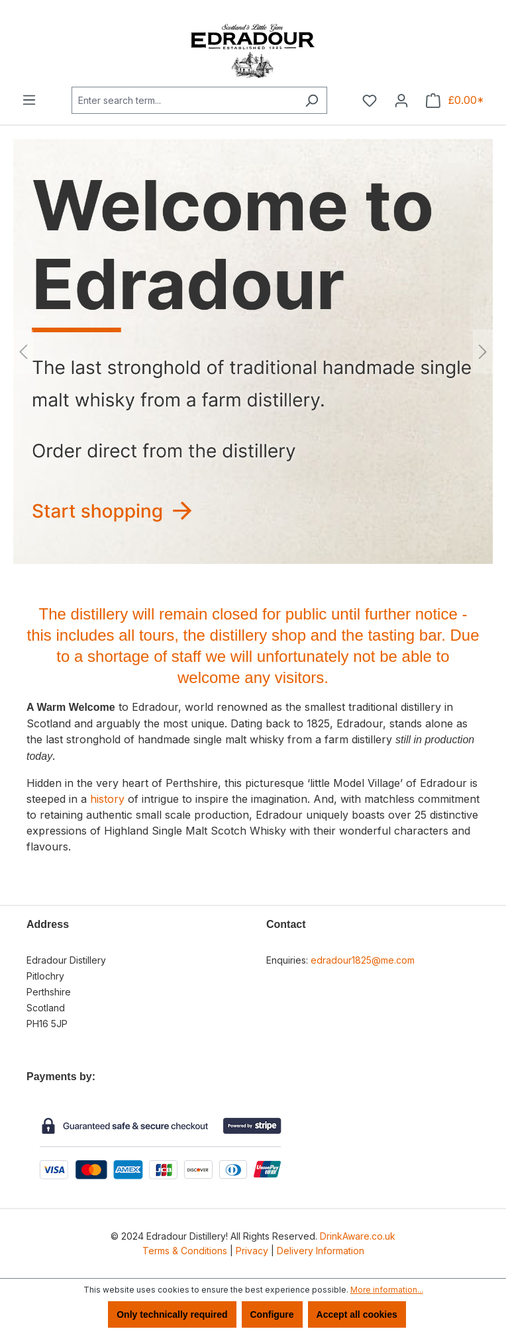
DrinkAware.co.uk (357, 1236)
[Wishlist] (369, 100)
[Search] (311, 100)
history (107, 798)
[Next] (483, 351)
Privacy (252, 1250)
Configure (272, 1314)
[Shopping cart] (455, 100)
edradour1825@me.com (363, 960)
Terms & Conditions (184, 1250)
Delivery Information (320, 1250)
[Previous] (23, 351)
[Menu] (29, 100)
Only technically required (172, 1314)
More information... (386, 1290)
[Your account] (401, 100)
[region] (253, 351)
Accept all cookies (357, 1314)
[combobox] (184, 100)
